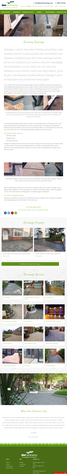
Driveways (16, 12)
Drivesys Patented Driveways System (31, 298)
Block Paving (6, 297)
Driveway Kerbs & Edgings (10, 321)
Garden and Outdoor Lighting (53, 321)
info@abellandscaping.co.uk (43, 3)
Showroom (27, 365)
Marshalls (41, 457)
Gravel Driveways (7, 343)
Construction (61, 12)
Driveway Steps (28, 321)
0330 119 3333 (60, 3)
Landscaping (5, 12)
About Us (22, 6)
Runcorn (37, 436)
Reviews (35, 6)
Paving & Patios (27, 12)
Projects (40, 6)
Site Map (40, 453)
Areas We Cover (48, 6)
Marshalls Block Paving (30, 343)
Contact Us (62, 6)
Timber (39, 12)
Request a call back (58, 472)
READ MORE (6, 256)
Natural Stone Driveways (9, 365)
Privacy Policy (42, 455)
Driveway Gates (50, 297)
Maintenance (50, 12)
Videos (56, 6)
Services (29, 6)
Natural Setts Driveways (52, 343)
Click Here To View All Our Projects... (17, 264)
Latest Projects (28, 457)
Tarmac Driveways (50, 365)
